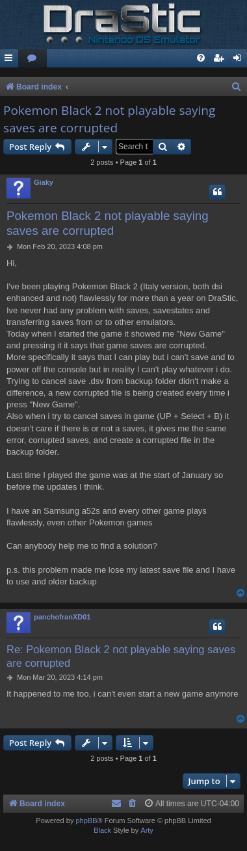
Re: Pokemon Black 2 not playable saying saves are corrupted (120, 656)
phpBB (86, 820)
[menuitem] (32, 58)
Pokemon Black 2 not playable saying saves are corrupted (109, 119)
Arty (146, 830)
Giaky (43, 182)
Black (102, 830)
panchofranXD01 (62, 617)
